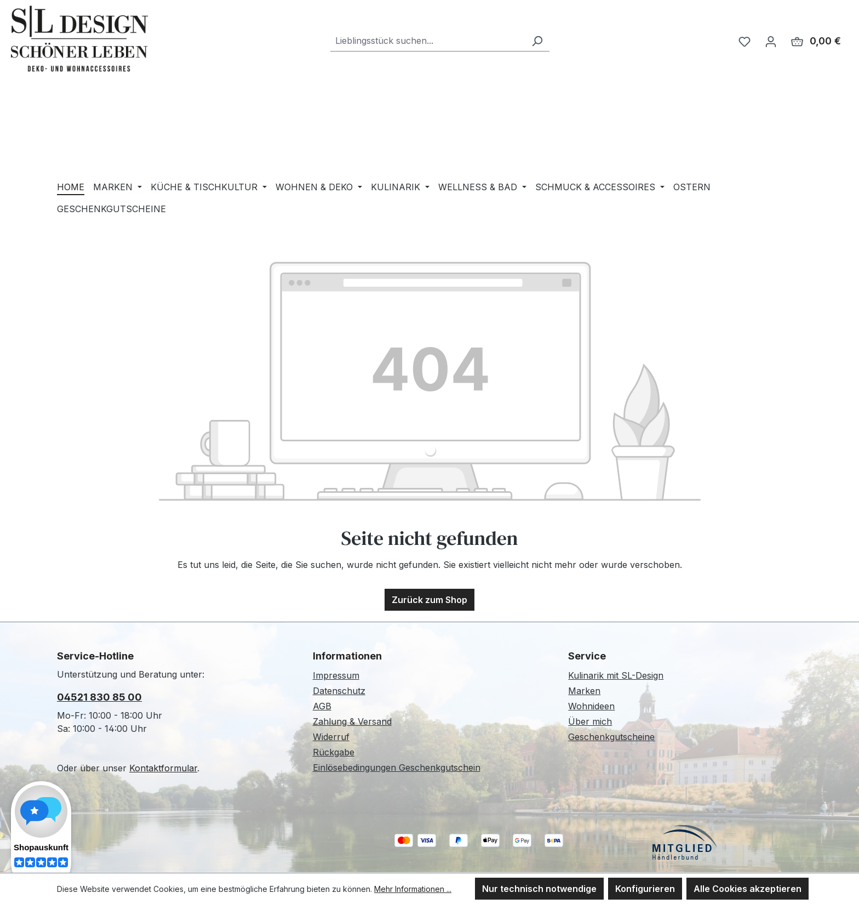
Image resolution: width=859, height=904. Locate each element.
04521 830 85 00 (99, 697)
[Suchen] (536, 41)
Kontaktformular (163, 768)
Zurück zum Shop (429, 599)
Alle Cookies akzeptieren (747, 888)
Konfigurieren (645, 888)
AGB (322, 706)
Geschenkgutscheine (611, 736)
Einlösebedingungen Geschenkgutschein (396, 767)
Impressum (336, 675)
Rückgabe (333, 752)
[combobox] (427, 41)
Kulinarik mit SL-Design (615, 675)
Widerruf (331, 736)
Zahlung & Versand (352, 721)
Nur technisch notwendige (539, 888)
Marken (584, 690)
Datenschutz (339, 690)
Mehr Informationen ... (412, 889)
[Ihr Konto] (771, 41)
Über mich (590, 721)
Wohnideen (591, 706)
